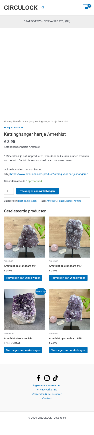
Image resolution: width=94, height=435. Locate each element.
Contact (47, 398)
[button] (43, 7)
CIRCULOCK (20, 7)
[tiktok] (55, 378)
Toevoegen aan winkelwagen (37, 190)
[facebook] (39, 378)
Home (7, 121)
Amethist (51, 201)
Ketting (77, 201)
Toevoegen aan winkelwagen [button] (23, 277)
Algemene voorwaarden (47, 385)
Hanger (61, 201)
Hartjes (29, 121)
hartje (69, 201)
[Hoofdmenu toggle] (75, 8)
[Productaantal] (9, 191)
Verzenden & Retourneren (47, 394)
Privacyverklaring (47, 389)
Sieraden (17, 121)
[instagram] (47, 378)
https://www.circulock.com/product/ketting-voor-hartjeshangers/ (49, 173)
